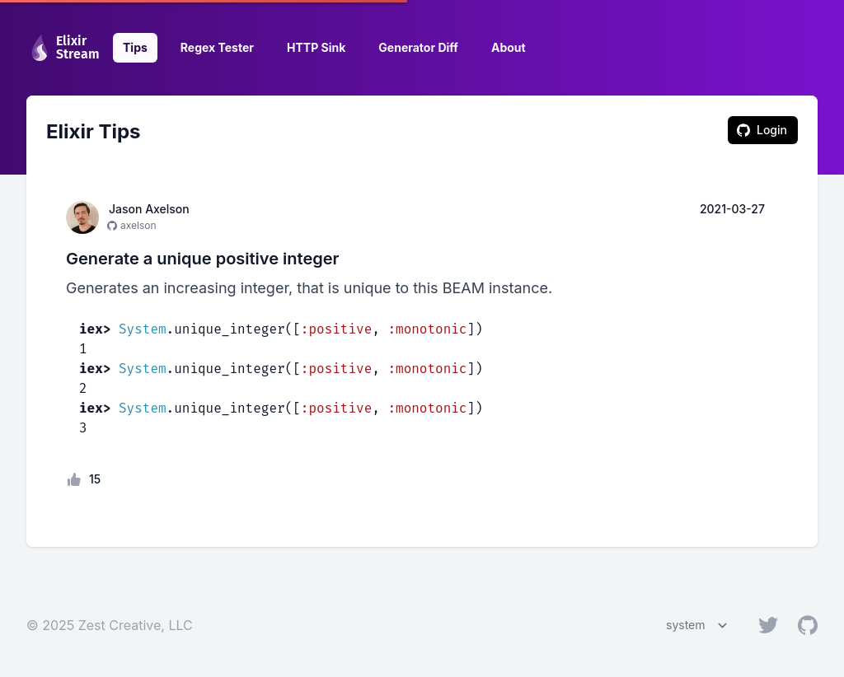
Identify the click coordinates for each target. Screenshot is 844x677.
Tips (135, 47)
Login (762, 130)
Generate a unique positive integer (203, 258)
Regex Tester (217, 47)
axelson (138, 225)
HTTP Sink (316, 47)
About (508, 47)
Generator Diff (418, 47)
